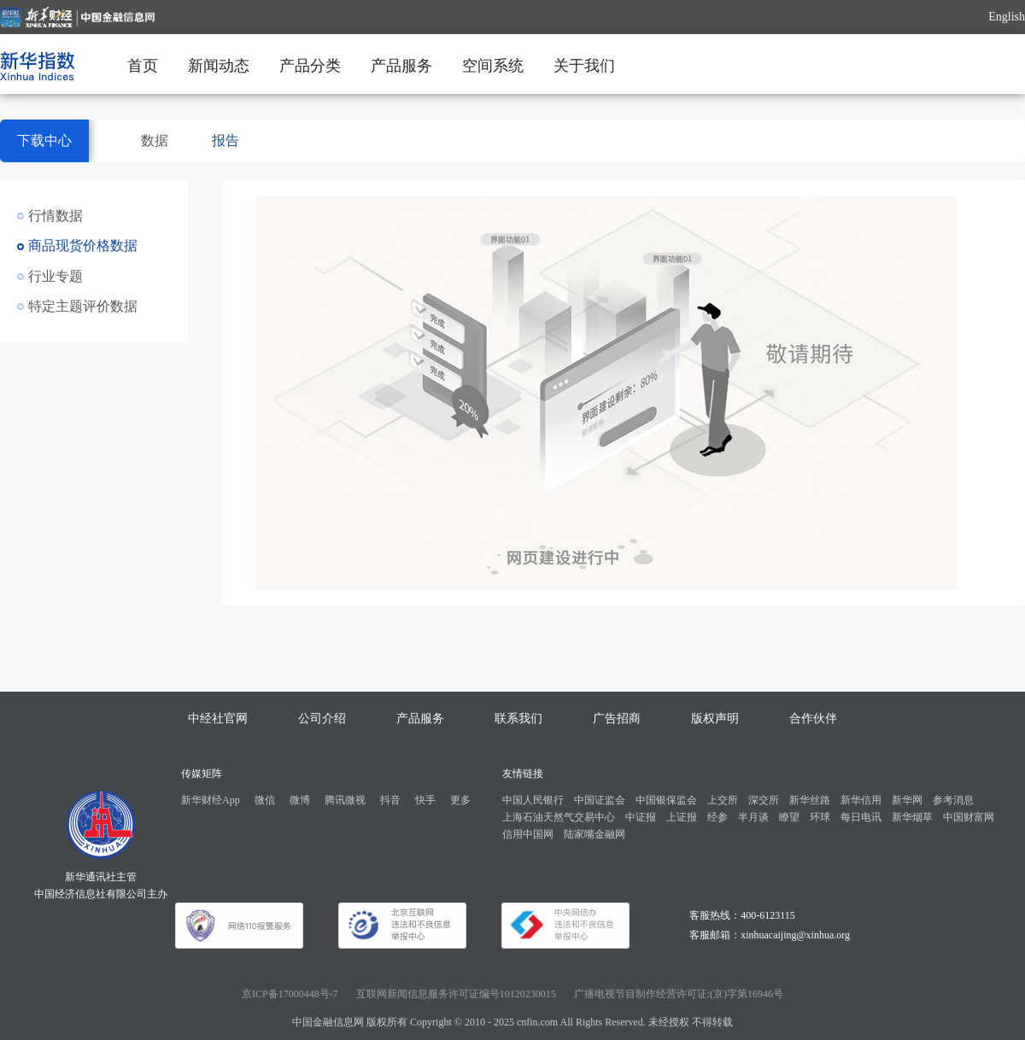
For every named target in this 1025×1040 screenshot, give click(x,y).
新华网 (907, 800)
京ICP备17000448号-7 (290, 994)
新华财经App (210, 800)
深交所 (763, 800)
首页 (142, 65)
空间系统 (493, 65)
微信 (265, 800)
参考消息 (953, 800)
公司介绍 (322, 718)
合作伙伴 (813, 718)
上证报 (681, 817)
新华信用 (861, 800)
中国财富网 (968, 817)
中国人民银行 (533, 800)
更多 (460, 800)
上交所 (722, 800)
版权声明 (715, 718)
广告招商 (617, 718)
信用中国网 (528, 834)
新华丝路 (809, 800)
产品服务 (401, 65)
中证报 (640, 817)
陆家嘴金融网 (594, 834)
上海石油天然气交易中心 (558, 817)
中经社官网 (218, 718)
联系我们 (518, 718)
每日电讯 (861, 817)
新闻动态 (218, 65)
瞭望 (789, 817)
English (1006, 16)
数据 (154, 140)
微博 (300, 800)
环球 (820, 817)
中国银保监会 (666, 800)
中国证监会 (599, 800)
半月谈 (753, 817)
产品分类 (310, 65)
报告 (225, 140)
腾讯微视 (345, 800)
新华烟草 (912, 817)
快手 (425, 800)
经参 (717, 817)
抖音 (390, 800)
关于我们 (584, 65)
